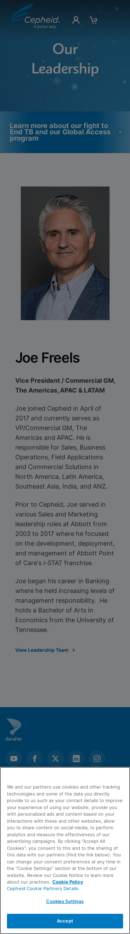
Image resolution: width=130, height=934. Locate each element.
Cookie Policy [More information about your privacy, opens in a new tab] (67, 882)
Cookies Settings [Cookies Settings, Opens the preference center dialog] (65, 901)
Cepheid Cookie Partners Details (42, 888)
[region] (65, 850)
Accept (65, 921)
